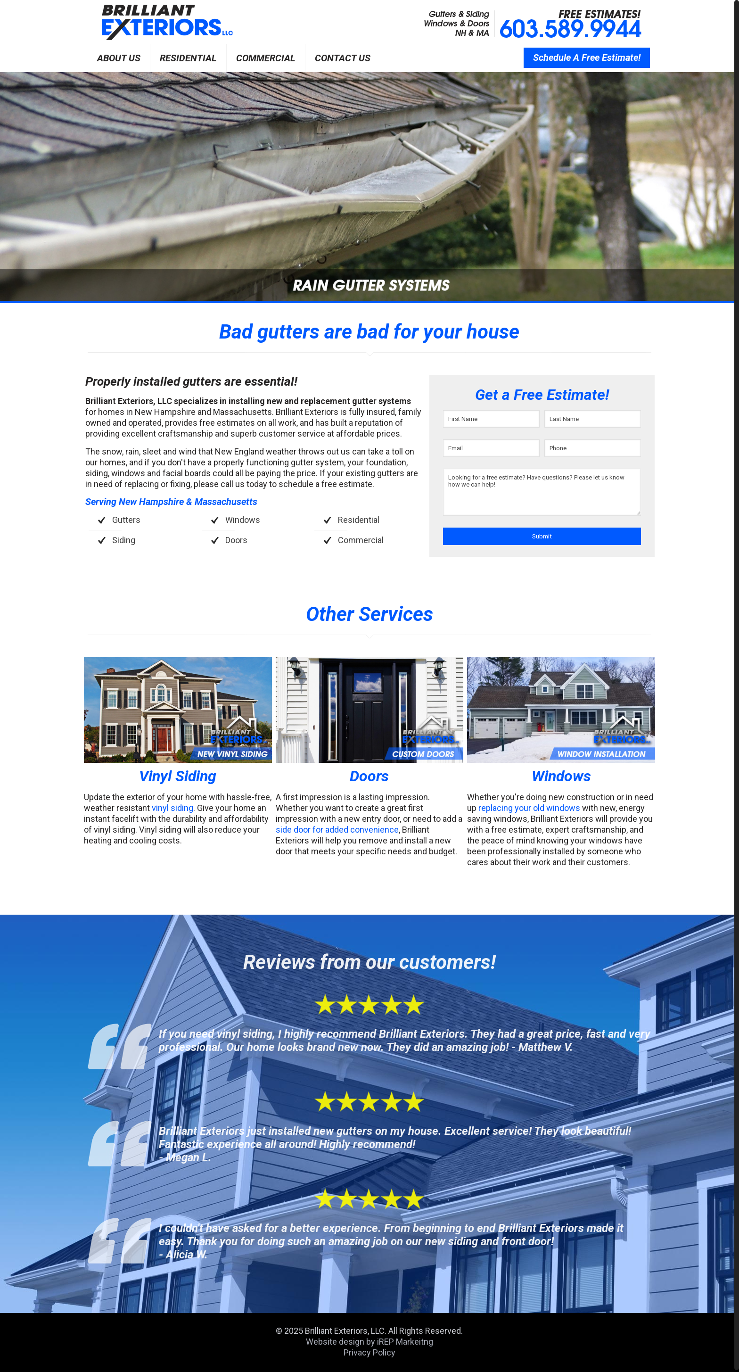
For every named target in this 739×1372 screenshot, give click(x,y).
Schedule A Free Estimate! (586, 57)
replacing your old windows (529, 808)
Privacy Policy (369, 1352)
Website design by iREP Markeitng (369, 1342)
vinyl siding (172, 808)
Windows (561, 776)
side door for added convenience (337, 830)
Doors (369, 776)
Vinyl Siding (177, 776)
